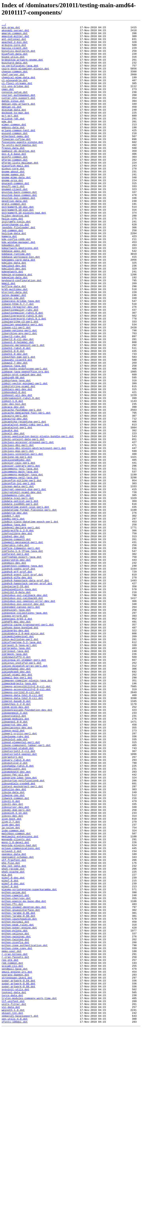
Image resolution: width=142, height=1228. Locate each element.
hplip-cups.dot (12, 258)
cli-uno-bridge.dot (15, 99)
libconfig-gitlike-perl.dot (21, 572)
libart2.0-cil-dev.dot (18, 402)
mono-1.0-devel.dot (15, 1006)
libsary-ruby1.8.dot (16, 907)
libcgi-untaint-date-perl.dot (23, 522)
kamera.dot (9, 279)
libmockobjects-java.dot (19, 815)
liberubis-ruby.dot (15, 650)
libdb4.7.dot (11, 614)
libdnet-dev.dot (13, 639)
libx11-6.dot (11, 957)
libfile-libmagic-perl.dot (21, 653)
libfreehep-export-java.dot (21, 664)
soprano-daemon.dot (15, 1165)
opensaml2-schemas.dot (18, 1024)
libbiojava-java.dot (16, 452)
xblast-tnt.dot (12, 1211)
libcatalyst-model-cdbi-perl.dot (25, 505)
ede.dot (7, 141)
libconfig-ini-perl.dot (18, 575)
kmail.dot (8, 335)
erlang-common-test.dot (18, 152)
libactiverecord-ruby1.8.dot (22, 374)
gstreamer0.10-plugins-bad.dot (24, 251)
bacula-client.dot (15, 53)
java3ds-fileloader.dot (18, 268)
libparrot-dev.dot (15, 865)
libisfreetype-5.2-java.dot (21, 766)
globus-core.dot (13, 198)
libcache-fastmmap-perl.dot (21, 487)
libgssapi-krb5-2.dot (17, 738)
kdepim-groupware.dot (17, 325)
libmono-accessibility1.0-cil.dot (26, 819)
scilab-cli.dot (12, 1154)
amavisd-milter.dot (15, 39)
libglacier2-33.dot (15, 699)
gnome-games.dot (13, 205)
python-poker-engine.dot (19, 1109)
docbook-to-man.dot (15, 131)
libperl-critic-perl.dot (19, 876)
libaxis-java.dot (14, 434)
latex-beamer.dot (14, 349)
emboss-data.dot (13, 148)
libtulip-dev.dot (14, 943)
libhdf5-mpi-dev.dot (16, 741)
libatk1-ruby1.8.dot (16, 413)
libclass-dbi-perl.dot (18, 530)
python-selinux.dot (15, 1116)
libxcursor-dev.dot (15, 964)
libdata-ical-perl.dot (18, 593)
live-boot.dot (11, 978)
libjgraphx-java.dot (16, 773)
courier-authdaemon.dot (18, 109)
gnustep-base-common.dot (19, 229)
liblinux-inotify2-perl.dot (21, 791)
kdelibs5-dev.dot (14, 318)
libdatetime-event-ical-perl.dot (25, 604)
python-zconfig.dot (15, 1126)
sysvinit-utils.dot (15, 1183)
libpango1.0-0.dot (15, 861)
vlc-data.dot (11, 1204)
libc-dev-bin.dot (14, 480)
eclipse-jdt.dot (13, 138)
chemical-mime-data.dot (18, 88)
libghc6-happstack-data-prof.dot (25, 692)
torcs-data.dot (12, 1190)
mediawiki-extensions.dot (20, 999)
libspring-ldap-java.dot (19, 928)
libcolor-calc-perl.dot (18, 551)
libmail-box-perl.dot (17, 808)
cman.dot (8, 102)
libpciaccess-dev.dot (17, 868)
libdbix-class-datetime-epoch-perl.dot (30, 621)
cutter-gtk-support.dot (18, 113)
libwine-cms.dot (13, 950)
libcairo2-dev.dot (15, 498)
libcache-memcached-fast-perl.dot (26, 491)
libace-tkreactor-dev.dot (20, 364)
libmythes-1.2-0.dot (16, 840)
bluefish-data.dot (15, 60)
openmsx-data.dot (14, 1020)
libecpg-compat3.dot (16, 642)
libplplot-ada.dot (15, 883)
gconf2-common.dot (15, 184)
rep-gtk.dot (10, 1147)
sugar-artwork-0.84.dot (18, 1172)
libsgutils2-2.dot (15, 911)
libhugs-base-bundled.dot (20, 748)
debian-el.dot (11, 124)
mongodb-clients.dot (16, 1003)
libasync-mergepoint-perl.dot (23, 409)
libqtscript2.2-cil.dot (18, 897)
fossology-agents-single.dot (22, 166)
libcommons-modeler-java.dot (22, 565)
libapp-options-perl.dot (19, 392)
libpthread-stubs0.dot (18, 893)
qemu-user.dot (11, 1137)
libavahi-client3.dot (17, 427)
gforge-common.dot (15, 187)
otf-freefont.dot (14, 1027)
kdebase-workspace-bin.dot (21, 304)
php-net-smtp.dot (14, 1034)
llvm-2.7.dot (11, 981)
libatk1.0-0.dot (13, 417)
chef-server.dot (13, 85)
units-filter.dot (14, 1200)
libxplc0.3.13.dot (15, 971)
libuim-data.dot (13, 946)
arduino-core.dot (14, 49)
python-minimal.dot (15, 1101)
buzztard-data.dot (15, 71)
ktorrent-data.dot (15, 346)
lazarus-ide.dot (13, 353)
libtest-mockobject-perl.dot (22, 939)
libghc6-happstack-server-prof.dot (27, 695)
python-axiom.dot (14, 1066)
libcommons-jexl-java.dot (20, 558)
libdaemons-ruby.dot (16, 590)
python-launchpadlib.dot (19, 1098)
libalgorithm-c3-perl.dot (20, 381)
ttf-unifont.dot (13, 1197)
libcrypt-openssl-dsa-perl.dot (24, 582)
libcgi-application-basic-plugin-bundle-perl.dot (38, 519)
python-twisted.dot (15, 1123)
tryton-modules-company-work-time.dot (29, 1193)
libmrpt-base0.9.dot (16, 837)
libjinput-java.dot (15, 777)
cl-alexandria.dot (15, 92)
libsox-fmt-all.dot (15, 925)
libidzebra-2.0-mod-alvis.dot (23, 755)
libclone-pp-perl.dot (17, 544)
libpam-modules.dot (15, 858)
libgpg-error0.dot (15, 734)
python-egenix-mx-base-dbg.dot (24, 1077)
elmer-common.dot (14, 145)
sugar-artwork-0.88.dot (18, 1179)
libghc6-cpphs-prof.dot (18, 678)
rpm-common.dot (12, 1151)
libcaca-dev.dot (13, 484)
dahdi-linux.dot (13, 116)
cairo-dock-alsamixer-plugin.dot (25, 78)
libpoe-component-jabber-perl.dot (26, 890)
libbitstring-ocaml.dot (18, 459)
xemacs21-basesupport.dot (20, 1214)
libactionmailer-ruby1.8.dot (22, 371)
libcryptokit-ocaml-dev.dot (21, 586)
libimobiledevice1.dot (18, 759)
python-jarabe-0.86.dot (18, 1091)
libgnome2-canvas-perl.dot (21, 724)
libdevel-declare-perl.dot (21, 628)
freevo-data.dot (13, 173)
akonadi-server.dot (15, 32)
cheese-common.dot (15, 81)
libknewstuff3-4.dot (16, 784)
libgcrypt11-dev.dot (16, 667)
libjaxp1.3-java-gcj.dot (19, 770)
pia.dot (7, 1045)
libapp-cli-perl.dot (16, 388)
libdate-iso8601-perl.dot (20, 600)
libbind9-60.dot (13, 448)
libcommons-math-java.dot (20, 561)
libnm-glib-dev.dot (15, 844)
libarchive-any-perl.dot (19, 395)
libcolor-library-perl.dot (21, 554)
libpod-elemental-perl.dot (21, 886)
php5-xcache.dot (13, 1041)
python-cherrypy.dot (16, 1073)
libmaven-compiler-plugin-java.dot (27, 812)
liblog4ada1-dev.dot (16, 798)
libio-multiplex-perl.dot (20, 763)
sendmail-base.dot (15, 1158)
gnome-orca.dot (12, 212)
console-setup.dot (15, 106)
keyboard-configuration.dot (21, 332)
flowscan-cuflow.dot (16, 162)
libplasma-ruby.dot (15, 879)
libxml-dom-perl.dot (16, 967)
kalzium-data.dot (14, 275)
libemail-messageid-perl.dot (22, 646)
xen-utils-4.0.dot (15, 1218)
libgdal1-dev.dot (14, 671)
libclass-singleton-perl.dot (22, 540)
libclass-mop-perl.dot (18, 537)
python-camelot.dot (15, 1070)
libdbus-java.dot (14, 625)
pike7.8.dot (10, 1059)
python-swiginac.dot (16, 1119)
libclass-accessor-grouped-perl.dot (28, 526)
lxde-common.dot (13, 992)
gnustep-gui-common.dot (18, 233)
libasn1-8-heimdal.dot (18, 406)
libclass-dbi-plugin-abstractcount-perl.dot (34, 533)
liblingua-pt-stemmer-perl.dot (24, 787)
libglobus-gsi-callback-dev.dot (25, 710)
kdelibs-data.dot (14, 311)
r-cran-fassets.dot (15, 1144)
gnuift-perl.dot (13, 219)
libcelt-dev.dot (13, 515)
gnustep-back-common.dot (19, 226)
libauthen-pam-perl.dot (18, 424)
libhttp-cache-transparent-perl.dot (28, 745)
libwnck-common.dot (15, 953)
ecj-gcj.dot (10, 134)
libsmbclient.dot (14, 918)
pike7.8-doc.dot (13, 1056)
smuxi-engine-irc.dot (17, 1161)
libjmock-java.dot (15, 780)
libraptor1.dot (12, 904)
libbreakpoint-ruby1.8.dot (21, 473)
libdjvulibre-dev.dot (17, 635)
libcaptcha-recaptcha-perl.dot (24, 501)
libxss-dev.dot (12, 974)
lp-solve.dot (11, 988)
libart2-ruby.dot (14, 399)
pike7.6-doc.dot (13, 1048)
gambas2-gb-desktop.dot (18, 176)
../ (4, 25)
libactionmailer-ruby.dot (20, 367)
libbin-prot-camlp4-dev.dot (21, 445)
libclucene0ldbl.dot (16, 547)
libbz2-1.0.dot (12, 477)
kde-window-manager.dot (18, 286)
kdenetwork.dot (12, 321)
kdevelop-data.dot (15, 328)
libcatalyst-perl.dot (17, 508)
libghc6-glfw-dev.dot (17, 688)
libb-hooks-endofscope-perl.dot (25, 438)
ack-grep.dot (11, 28)
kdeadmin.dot (11, 289)
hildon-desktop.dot (15, 254)
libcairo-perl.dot (15, 494)
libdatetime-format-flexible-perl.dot (29, 607)
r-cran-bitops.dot (15, 1140)
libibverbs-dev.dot (15, 752)
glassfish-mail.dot (15, 194)
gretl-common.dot (14, 240)
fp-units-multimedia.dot (19, 169)
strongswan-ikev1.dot (17, 1169)
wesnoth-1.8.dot (13, 1207)
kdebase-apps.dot (14, 297)
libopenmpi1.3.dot (15, 851)
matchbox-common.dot (16, 996)
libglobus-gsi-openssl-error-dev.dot (28, 717)
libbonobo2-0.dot (14, 466)
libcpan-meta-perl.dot (18, 579)
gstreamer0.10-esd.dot (18, 247)
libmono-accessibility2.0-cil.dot (26, 823)
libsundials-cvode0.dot (18, 936)
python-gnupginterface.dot (21, 1087)
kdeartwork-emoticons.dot (20, 293)
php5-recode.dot (13, 1038)
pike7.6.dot (10, 1052)
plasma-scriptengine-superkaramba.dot (29, 1063)
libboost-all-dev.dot (17, 470)
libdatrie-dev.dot (15, 611)
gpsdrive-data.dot (15, 236)
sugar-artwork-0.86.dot (18, 1176)
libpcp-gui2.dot (13, 872)
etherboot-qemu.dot (15, 159)
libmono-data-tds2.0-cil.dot (22, 833)
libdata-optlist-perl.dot (20, 597)
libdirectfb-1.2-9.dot (18, 632)
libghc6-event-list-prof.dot (22, 685)
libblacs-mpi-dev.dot (17, 462)
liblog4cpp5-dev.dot (16, 801)
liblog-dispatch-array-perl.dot (25, 794)
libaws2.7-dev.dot (15, 431)
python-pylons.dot (15, 1112)
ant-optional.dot (14, 42)
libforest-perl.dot (15, 660)
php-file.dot (11, 1031)
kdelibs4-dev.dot (14, 314)
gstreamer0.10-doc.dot (18, 244)
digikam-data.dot (14, 127)
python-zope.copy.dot (17, 1133)
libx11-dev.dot (12, 960)
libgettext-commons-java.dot (22, 674)
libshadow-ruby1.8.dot (18, 914)
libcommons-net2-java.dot (20, 568)
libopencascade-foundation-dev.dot (27, 847)
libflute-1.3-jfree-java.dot (22, 657)
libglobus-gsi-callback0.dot (22, 713)
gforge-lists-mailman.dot (20, 191)
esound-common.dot (15, 155)
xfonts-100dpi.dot (15, 1221)
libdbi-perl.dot (13, 618)
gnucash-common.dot (15, 215)
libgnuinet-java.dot (16, 727)
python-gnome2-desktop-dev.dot (24, 1084)
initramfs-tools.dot (16, 261)
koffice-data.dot (14, 339)
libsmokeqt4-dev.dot (16, 921)
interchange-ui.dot (15, 265)
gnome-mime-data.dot (16, 208)
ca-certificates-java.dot (20, 74)
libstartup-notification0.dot (23, 932)
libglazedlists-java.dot (19, 703)
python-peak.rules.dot (18, 1105)
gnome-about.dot (13, 201)
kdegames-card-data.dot (18, 307)
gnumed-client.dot (15, 222)
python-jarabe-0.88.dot (18, 1094)
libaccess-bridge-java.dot (21, 357)
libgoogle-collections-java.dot (25, 731)
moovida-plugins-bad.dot (19, 1010)
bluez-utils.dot (13, 64)
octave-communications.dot (21, 1013)
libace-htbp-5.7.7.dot (18, 360)
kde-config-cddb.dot (16, 282)
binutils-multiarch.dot (18, 56)
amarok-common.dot (15, 35)
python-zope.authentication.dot (25, 1130)
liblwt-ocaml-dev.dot (17, 805)
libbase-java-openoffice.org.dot (25, 441)
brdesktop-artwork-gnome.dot (22, 67)
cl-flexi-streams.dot (17, 95)
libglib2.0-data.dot (16, 706)
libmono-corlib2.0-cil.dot (21, 826)
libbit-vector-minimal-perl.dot (25, 455)
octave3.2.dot (11, 1017)
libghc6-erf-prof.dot (17, 681)
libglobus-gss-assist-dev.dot (23, 720)
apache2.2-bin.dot (15, 46)
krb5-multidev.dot (15, 342)
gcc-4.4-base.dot (14, 180)
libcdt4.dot (10, 512)
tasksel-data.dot (14, 1186)
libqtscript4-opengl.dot (19, 900)
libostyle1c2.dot (14, 854)
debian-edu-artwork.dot (18, 120)
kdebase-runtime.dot (16, 300)
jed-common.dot (12, 272)
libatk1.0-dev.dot (15, 420)
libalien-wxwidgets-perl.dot (22, 385)
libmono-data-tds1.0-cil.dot (22, 830)
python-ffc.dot (12, 1080)
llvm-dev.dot (11, 985)
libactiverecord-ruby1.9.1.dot (24, 378)
